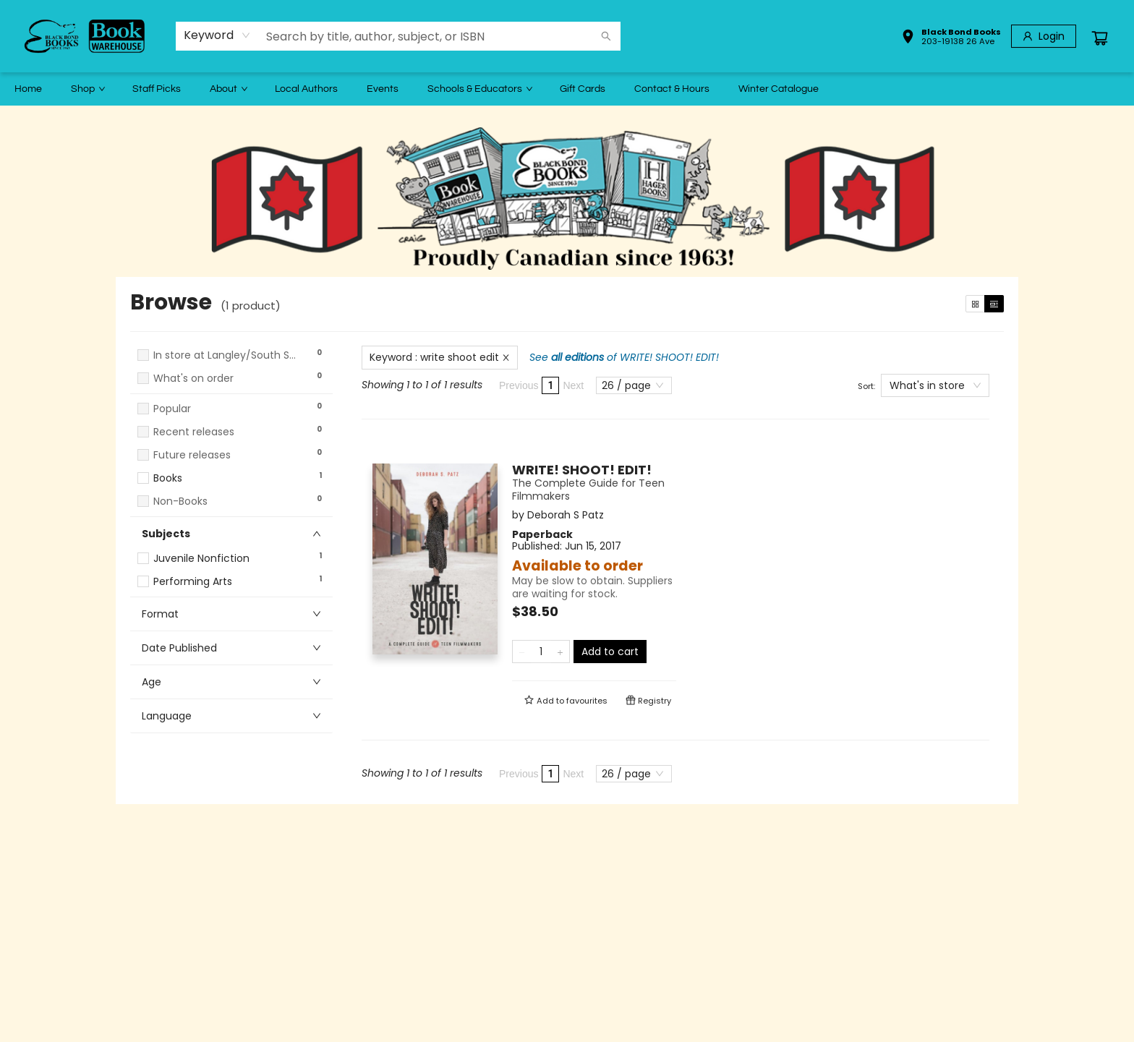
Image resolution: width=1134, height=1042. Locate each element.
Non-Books (180, 501)
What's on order (193, 379)
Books (167, 478)
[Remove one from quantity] (522, 651)
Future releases (192, 455)
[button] (951, 38)
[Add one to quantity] (560, 651)
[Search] (606, 36)
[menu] (567, 89)
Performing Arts (192, 582)
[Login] (1043, 36)
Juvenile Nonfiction (201, 559)
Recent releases (193, 432)
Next (573, 385)
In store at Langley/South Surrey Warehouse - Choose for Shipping (225, 355)
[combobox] (217, 35)
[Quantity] (541, 651)
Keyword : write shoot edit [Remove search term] (440, 357)
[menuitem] (28, 89)
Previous (518, 385)
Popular (172, 409)
